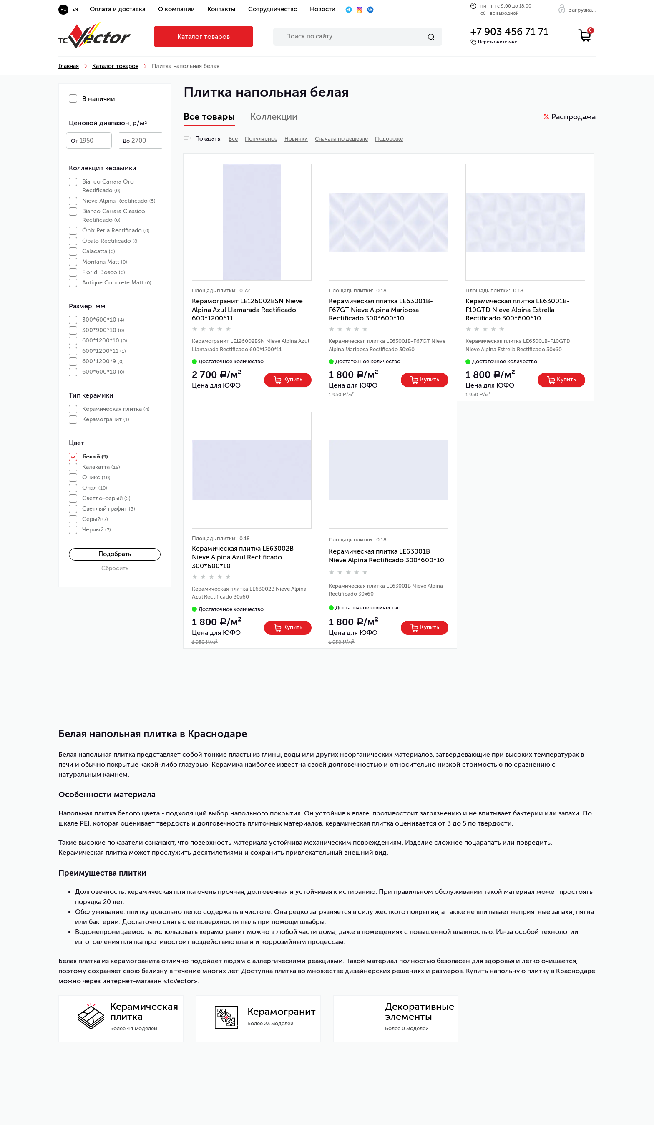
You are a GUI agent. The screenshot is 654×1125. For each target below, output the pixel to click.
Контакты (221, 9)
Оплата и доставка (118, 9)
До (126, 141)
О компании (176, 9)
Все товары (209, 116)
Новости (322, 9)
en (75, 9)
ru (63, 9)
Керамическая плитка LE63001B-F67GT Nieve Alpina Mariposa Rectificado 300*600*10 (381, 309)
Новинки (296, 139)
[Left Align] (288, 380)
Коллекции (273, 116)
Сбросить (114, 568)
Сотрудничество (272, 9)
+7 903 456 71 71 (509, 31)
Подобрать (114, 554)
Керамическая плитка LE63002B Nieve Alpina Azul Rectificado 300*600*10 (243, 557)
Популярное (261, 139)
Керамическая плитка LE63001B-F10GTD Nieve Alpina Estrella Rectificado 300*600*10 (517, 309)
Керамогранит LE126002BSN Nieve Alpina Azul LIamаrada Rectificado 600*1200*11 (247, 309)
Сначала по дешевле (341, 139)
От (74, 141)
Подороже (389, 139)
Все (233, 139)
